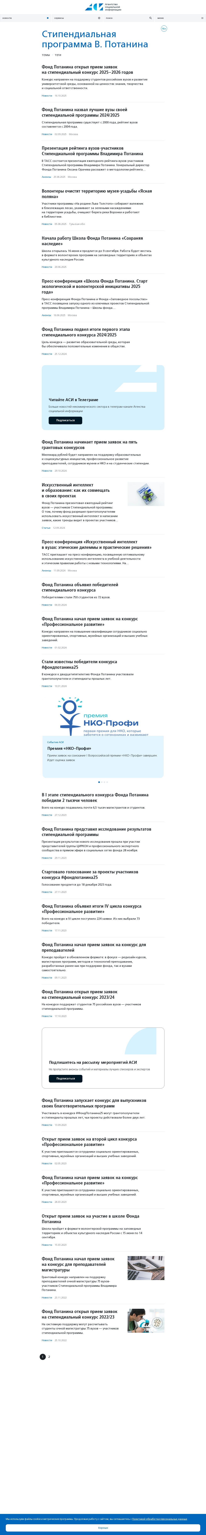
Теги (58, 55)
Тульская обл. (77, 224)
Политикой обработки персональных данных (159, 1519)
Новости (47, 95)
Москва (73, 134)
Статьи (46, 527)
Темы (46, 55)
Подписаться (65, 420)
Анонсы (46, 176)
